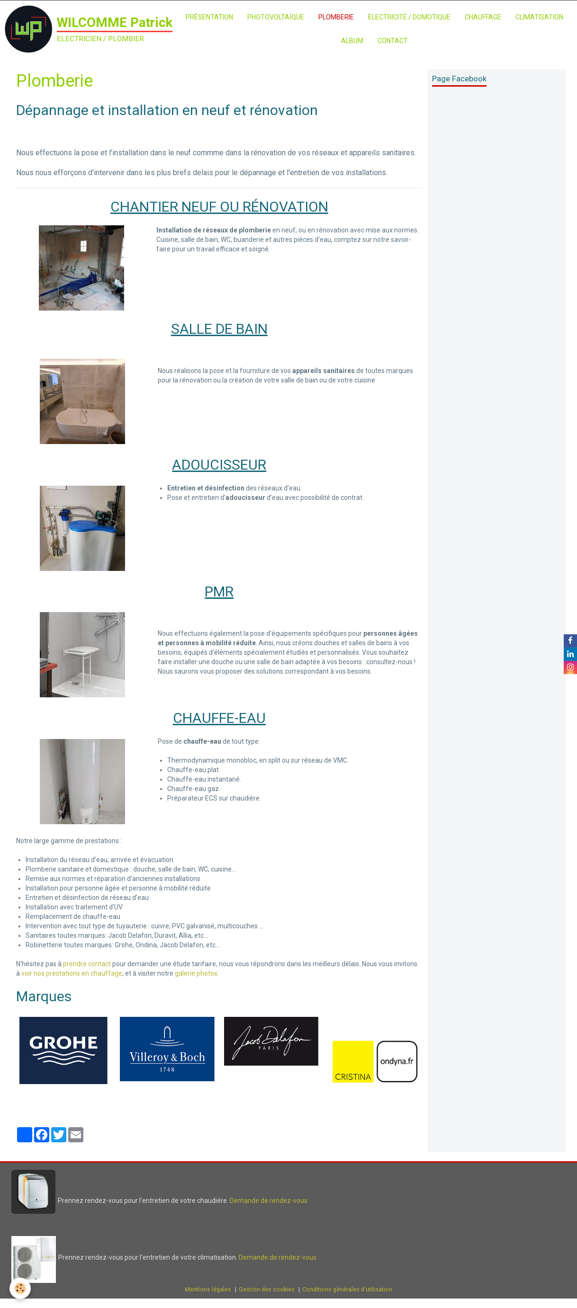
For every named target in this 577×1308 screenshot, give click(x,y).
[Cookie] (20, 1288)
